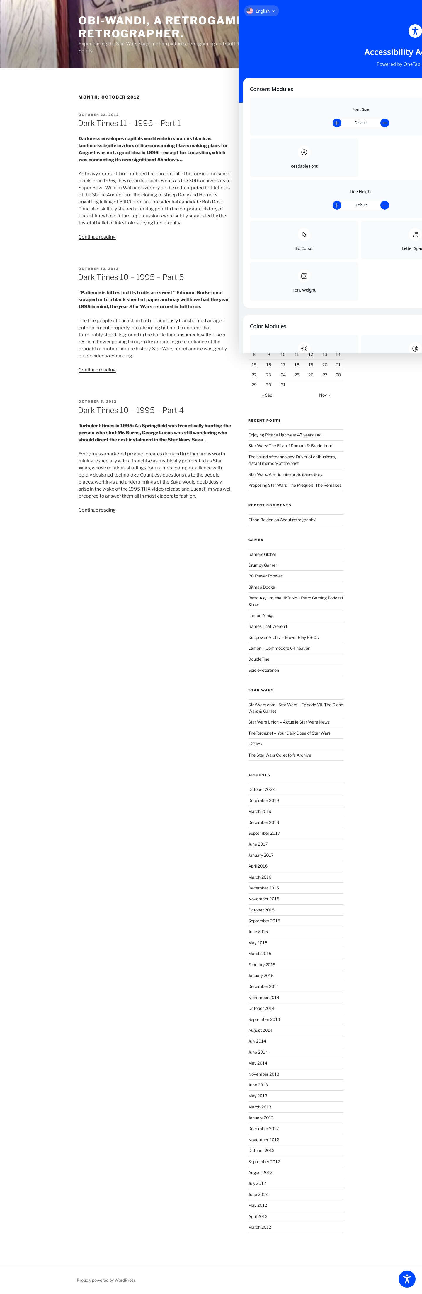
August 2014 (260, 1030)
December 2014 (263, 986)
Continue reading (97, 237)
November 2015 (263, 898)
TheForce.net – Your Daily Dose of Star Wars (289, 733)
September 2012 (264, 1161)
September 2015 (264, 920)
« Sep (267, 395)
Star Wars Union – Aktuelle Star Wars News (289, 721)
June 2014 (258, 1052)
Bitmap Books (261, 587)
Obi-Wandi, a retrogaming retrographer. (168, 27)
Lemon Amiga (261, 615)
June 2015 (258, 931)
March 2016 (259, 877)
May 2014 (257, 1062)
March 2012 (259, 1227)
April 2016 (258, 865)
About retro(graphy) (298, 519)
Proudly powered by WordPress (106, 1280)
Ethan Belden (260, 519)
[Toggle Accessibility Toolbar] (407, 1279)
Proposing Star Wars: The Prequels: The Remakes (294, 485)
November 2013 (263, 1074)
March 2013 (259, 1106)
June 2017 (258, 843)
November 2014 (263, 997)
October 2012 (261, 1150)
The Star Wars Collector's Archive (279, 755)
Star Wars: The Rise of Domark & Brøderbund (290, 445)
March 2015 (259, 953)
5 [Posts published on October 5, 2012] (310, 344)
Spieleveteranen (263, 670)
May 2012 (257, 1205)
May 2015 (257, 942)
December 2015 (263, 887)
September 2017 (264, 833)
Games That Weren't (267, 626)
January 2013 (261, 1117)
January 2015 (261, 975)
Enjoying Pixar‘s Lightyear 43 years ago (284, 434)
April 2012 (257, 1216)
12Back (255, 743)
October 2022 (261, 789)
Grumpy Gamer (262, 565)
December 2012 (263, 1128)
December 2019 (263, 800)
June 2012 (258, 1194)
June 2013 (258, 1084)
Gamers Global (262, 554)
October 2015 (261, 909)
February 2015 (261, 964)
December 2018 (263, 822)
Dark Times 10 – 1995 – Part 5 (131, 277)
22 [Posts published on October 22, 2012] (254, 374)
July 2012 (257, 1183)
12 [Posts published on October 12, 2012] (311, 354)
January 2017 (260, 855)
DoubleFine (258, 659)
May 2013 (257, 1095)
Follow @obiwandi (264, 295)
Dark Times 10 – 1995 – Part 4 (131, 410)
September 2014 (264, 1019)
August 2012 (260, 1172)
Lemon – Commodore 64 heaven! (279, 648)
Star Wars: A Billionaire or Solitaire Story (285, 474)
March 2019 (259, 811)
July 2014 (257, 1040)
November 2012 (263, 1139)
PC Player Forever (265, 575)
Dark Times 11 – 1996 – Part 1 (129, 123)
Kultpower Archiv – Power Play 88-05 (283, 637)
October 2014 (261, 1008)
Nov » (324, 395)
